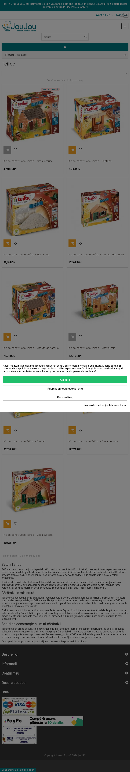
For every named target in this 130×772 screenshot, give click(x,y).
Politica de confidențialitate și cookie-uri (105, 405)
